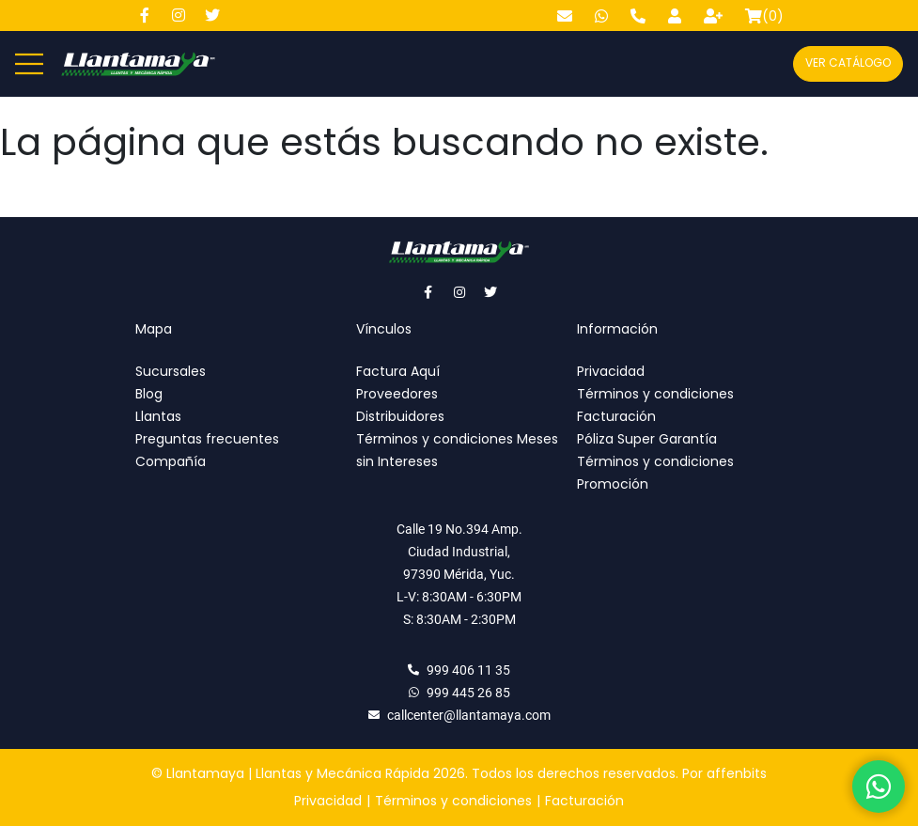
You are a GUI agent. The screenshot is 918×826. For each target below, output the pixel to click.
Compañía (170, 461)
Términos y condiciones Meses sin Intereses (457, 450)
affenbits (737, 773)
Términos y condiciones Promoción (655, 472)
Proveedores (397, 393)
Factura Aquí (398, 371)
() (764, 15)
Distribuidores (400, 416)
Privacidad (611, 371)
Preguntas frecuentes (207, 438)
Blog (149, 393)
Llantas (158, 416)
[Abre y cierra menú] (29, 64)
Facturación (616, 416)
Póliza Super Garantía (647, 438)
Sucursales (170, 371)
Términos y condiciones (655, 393)
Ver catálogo (848, 62)
